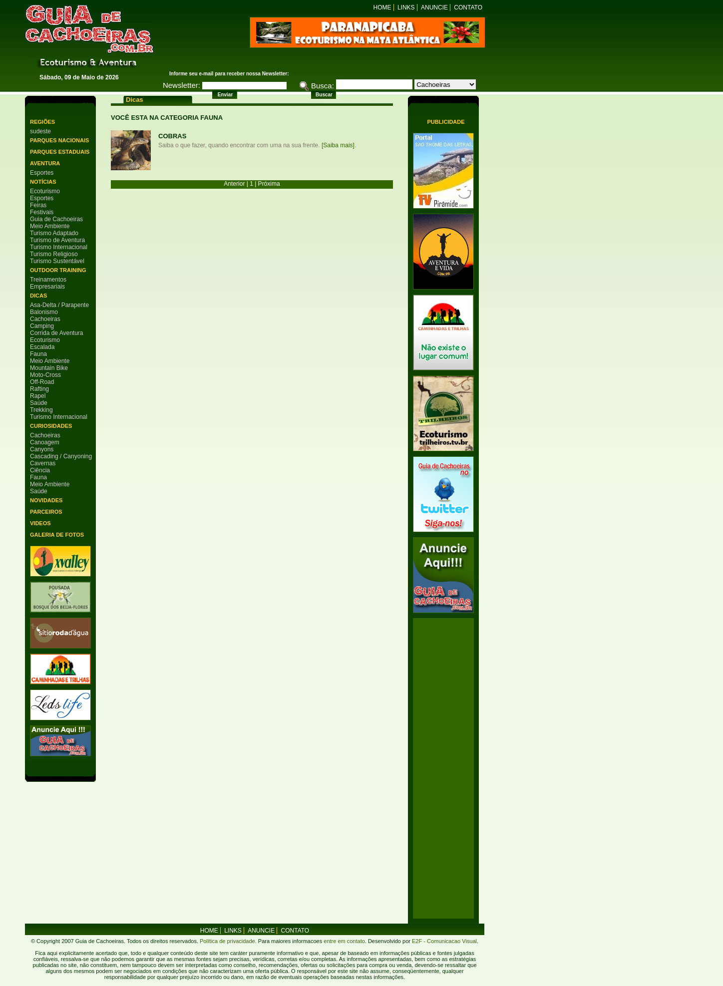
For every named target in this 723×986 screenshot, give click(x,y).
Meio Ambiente (49, 226)
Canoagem (44, 442)
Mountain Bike (49, 367)
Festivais (41, 212)
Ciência (40, 470)
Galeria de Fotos (57, 535)
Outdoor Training (58, 270)
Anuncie (434, 7)
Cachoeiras (45, 319)
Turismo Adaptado (54, 233)
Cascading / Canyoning (61, 456)
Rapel (37, 395)
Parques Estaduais (59, 152)
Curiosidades (51, 426)
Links (406, 7)
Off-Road (42, 381)
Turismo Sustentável (57, 261)
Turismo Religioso (54, 254)
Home (382, 7)
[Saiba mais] (338, 145)
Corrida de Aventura (56, 332)
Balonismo (44, 312)
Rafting (39, 388)
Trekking (41, 409)
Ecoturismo (45, 191)
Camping (42, 326)
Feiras (38, 205)
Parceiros (46, 512)
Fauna (38, 353)
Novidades (46, 500)
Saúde (38, 402)
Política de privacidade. (228, 941)
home (209, 930)
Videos (40, 523)
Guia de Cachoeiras (56, 219)
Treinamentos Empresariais (48, 283)
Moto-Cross (45, 374)
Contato (468, 7)
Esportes (41, 172)
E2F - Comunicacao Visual (444, 941)
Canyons (41, 449)
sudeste (40, 131)
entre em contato (343, 941)
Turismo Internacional (58, 247)
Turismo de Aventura (57, 240)
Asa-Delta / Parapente (59, 305)
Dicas (38, 296)
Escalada (42, 346)
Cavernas (42, 463)
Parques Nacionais (59, 140)
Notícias (43, 182)
